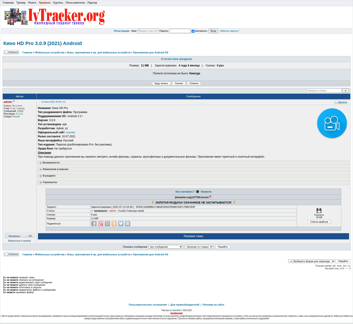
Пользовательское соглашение (148, 304)
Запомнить (199, 30)
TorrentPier (176, 310)
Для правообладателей (185, 304)
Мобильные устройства (49, 52)
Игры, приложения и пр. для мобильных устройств (98, 52)
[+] (19, 114)
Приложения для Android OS (150, 52)
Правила (206, 191)
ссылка (70, 132)
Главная (27, 52)
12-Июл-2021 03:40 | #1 (53, 102)
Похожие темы (193, 236)
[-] (22, 114)
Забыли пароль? (229, 30)
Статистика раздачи (176, 59)
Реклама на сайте (213, 304)
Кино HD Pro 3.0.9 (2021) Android (42, 43)
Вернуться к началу (19, 240)
